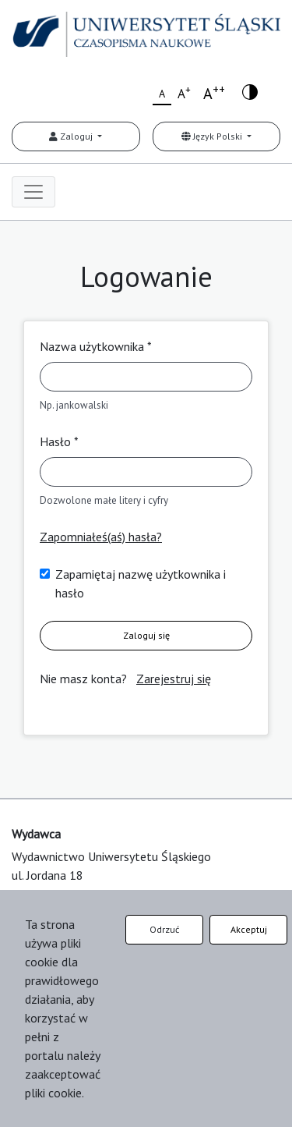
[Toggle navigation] (33, 191)
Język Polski (213, 136)
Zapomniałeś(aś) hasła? (101, 536)
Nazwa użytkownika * (96, 346)
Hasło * (59, 441)
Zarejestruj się (173, 678)
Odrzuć (164, 929)
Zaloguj (72, 136)
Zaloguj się (146, 635)
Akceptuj (248, 929)
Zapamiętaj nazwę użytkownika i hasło (140, 583)
